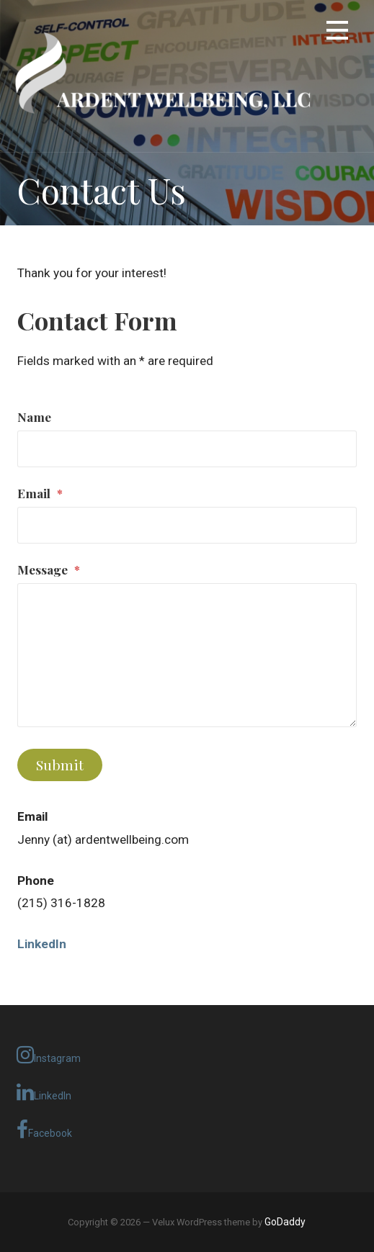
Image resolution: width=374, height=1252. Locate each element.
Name (34, 416)
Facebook (44, 1130)
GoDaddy (285, 1222)
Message (48, 569)
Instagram (49, 1055)
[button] (337, 32)
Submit (60, 764)
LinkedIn (44, 1092)
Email (40, 493)
